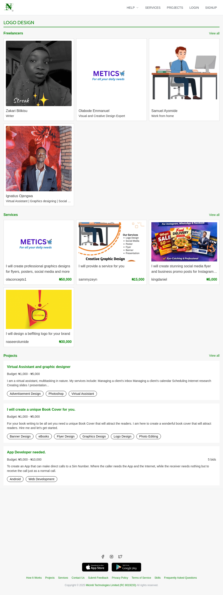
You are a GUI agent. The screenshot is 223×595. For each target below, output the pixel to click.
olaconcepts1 (16, 279)
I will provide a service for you (101, 266)
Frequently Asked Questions (180, 577)
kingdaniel (159, 279)
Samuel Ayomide (164, 111)
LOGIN (194, 7)
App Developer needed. (26, 452)
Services (10, 215)
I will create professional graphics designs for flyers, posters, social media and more (38, 268)
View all (214, 33)
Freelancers (13, 33)
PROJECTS (175, 7)
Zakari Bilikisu (16, 111)
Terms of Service (141, 577)
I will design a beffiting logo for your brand (38, 334)
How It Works (34, 577)
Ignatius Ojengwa (19, 196)
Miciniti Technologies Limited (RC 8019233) (111, 585)
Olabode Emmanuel (94, 111)
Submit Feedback (98, 577)
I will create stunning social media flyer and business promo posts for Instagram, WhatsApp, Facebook (183, 269)
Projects (10, 356)
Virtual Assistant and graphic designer (39, 367)
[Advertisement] (111, 519)
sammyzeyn (88, 279)
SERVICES (153, 7)
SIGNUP (211, 7)
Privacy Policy (120, 577)
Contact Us (78, 577)
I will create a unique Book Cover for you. (41, 409)
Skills (158, 577)
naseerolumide (17, 342)
